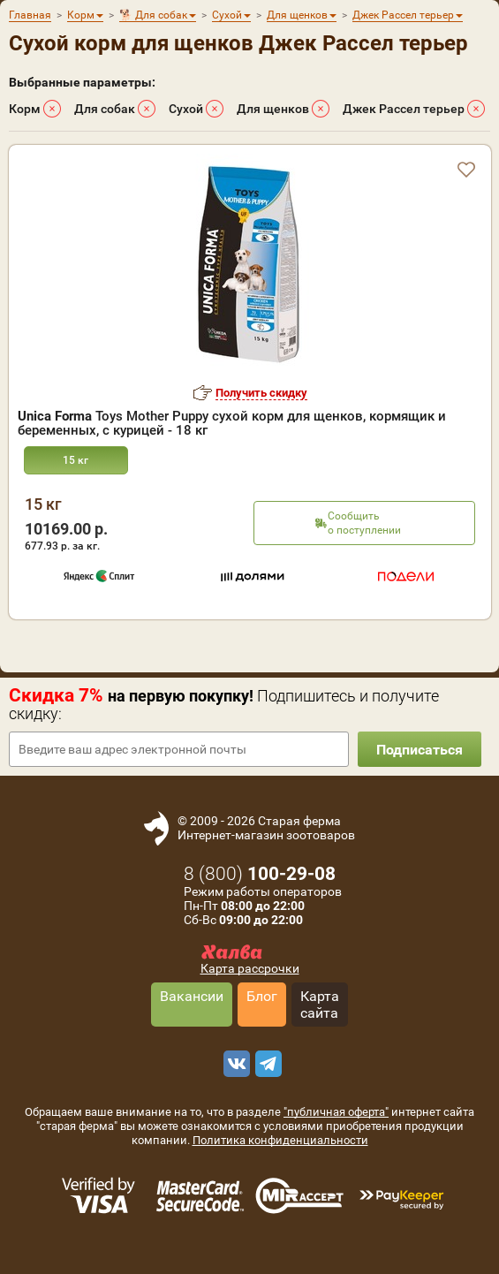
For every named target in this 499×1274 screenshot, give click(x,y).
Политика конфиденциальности (280, 1140)
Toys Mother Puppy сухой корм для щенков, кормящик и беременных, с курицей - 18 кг (232, 423)
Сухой (186, 109)
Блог (261, 996)
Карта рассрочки (249, 968)
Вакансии (191, 996)
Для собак (104, 109)
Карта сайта (319, 1004)
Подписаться (419, 749)
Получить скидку (261, 392)
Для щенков (273, 109)
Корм (25, 109)
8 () (260, 873)
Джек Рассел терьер (404, 109)
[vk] (234, 1063)
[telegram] (266, 1063)
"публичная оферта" (336, 1112)
